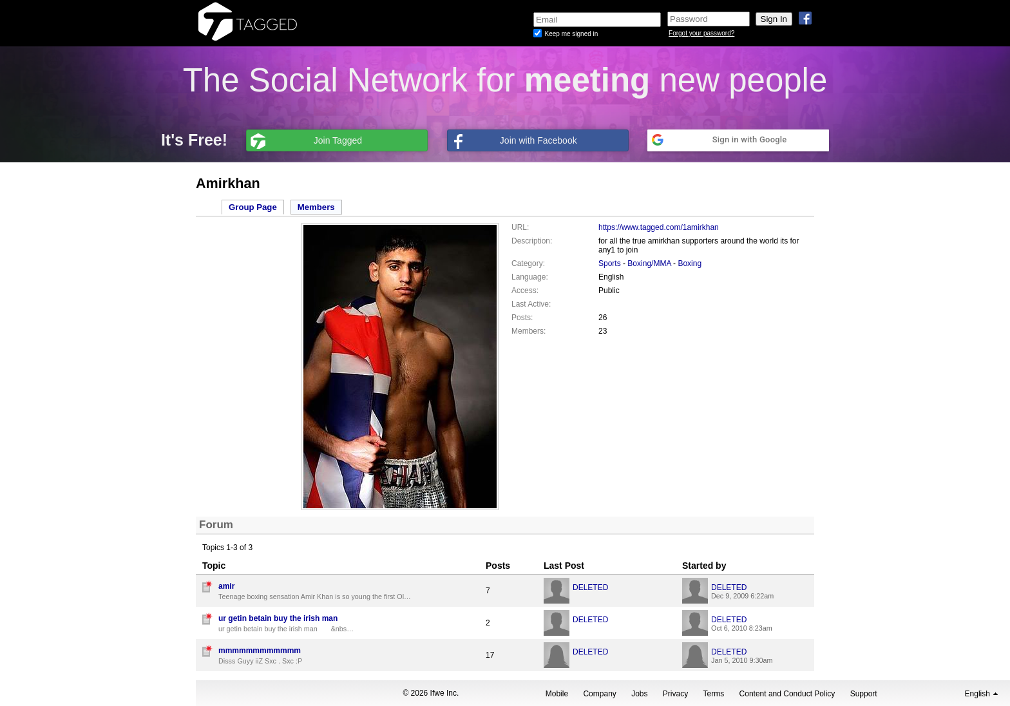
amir (226, 586)
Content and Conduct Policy (787, 693)
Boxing (689, 263)
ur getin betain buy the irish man (278, 618)
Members (316, 207)
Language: (529, 276)
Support (863, 693)
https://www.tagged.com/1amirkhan (658, 227)
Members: (528, 331)
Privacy (675, 693)
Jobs (639, 693)
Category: (528, 263)
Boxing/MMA (649, 263)
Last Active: (531, 304)
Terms (714, 693)
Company (599, 693)
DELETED (590, 587)
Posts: (522, 317)
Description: (531, 240)
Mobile (557, 693)
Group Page (253, 207)
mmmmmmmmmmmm (259, 650)
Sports (609, 263)
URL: (520, 227)
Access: (524, 290)
